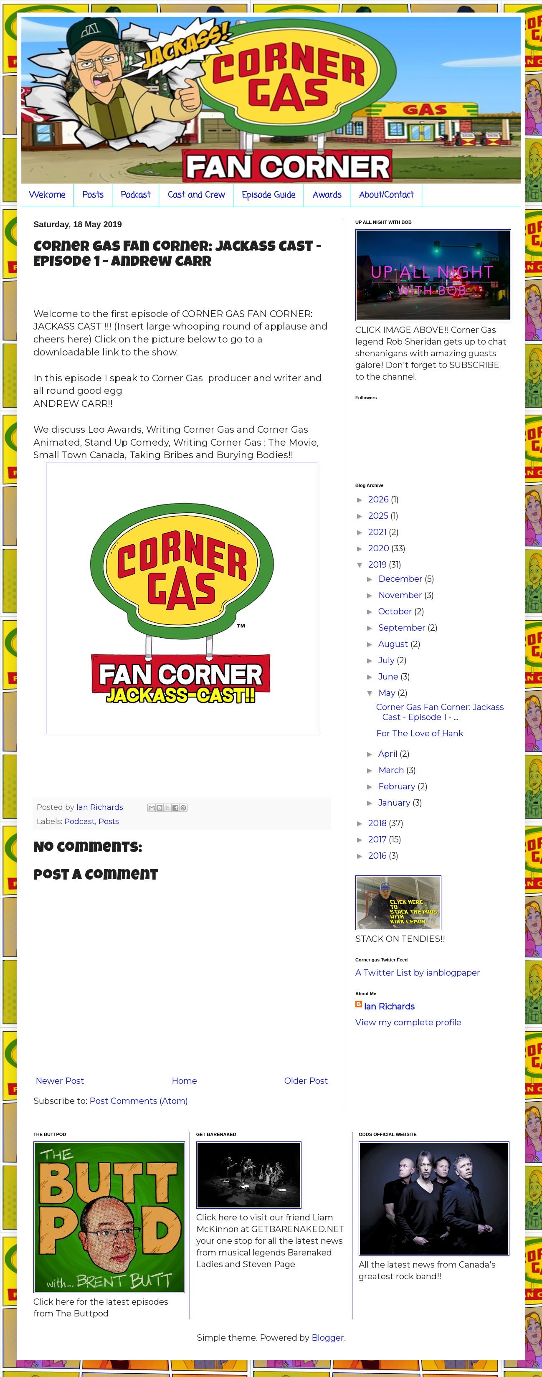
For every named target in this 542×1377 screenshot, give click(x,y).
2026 (379, 500)
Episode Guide (268, 195)
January (395, 803)
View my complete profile (408, 1022)
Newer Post (59, 1081)
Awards (327, 195)
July (387, 660)
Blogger (328, 1338)
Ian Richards (389, 1007)
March (392, 770)
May (388, 693)
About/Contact (386, 195)
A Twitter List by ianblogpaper (417, 973)
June (389, 677)
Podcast (135, 195)
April (389, 754)
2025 (379, 516)
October (396, 611)
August (394, 644)
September (403, 628)
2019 (378, 565)
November (401, 595)
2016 (378, 856)
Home (184, 1081)
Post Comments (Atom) (138, 1101)
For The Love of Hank (419, 733)
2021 (378, 532)
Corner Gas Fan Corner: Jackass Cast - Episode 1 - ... (440, 712)
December (401, 579)
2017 (378, 839)
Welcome (47, 195)
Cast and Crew (196, 195)
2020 (379, 548)
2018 (378, 823)
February (398, 786)
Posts (93, 195)
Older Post (306, 1081)
